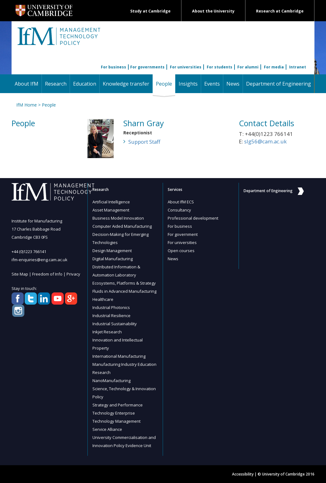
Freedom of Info (47, 274)
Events (212, 83)
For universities (185, 67)
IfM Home (26, 105)
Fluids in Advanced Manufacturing (124, 291)
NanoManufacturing (111, 380)
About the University (213, 11)
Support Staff (144, 141)
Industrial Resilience (111, 315)
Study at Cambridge (150, 11)
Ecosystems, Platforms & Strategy (124, 283)
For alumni (248, 67)
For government (183, 234)
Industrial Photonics (111, 307)
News (233, 83)
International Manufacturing (119, 356)
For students (219, 67)
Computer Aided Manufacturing (122, 226)
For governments (147, 67)
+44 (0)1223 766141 (29, 251)
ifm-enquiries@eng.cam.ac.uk (39, 259)
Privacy (73, 274)
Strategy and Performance (117, 405)
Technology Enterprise (113, 413)
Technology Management (116, 421)
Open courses (181, 250)
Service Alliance (107, 429)
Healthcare (102, 299)
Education (84, 83)
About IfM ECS (181, 202)
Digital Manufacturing (112, 258)
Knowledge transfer (126, 83)
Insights (188, 83)
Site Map (20, 274)
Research (56, 83)
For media (274, 67)
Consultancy (179, 210)
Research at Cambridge (280, 11)
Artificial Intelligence (111, 202)
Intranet (297, 67)
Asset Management (110, 210)
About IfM (26, 83)
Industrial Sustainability (114, 323)
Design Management (112, 250)
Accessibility (243, 474)
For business (113, 67)
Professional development (193, 218)
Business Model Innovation (118, 218)
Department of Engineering (278, 83)
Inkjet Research (107, 332)
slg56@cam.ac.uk (265, 141)
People (165, 83)
